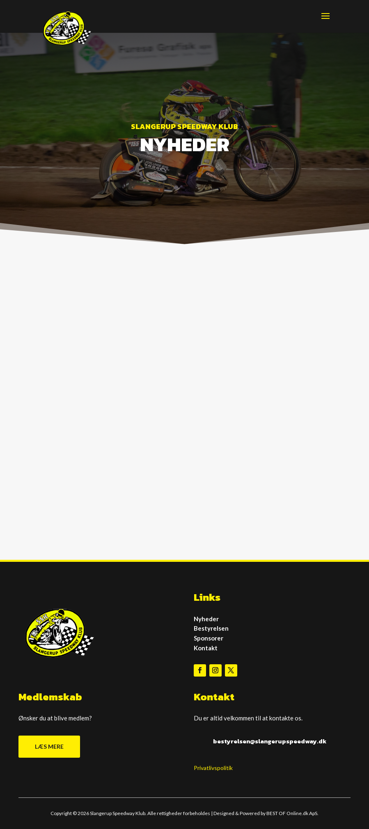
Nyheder (206, 618)
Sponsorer (208, 638)
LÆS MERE (49, 746)
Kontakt (206, 648)
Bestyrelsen (211, 628)
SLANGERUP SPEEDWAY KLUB (184, 126)
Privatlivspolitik (213, 767)
